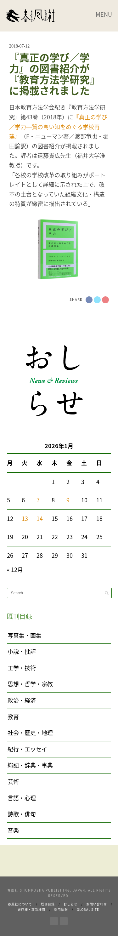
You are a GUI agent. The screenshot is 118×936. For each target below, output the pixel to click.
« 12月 (15, 569)
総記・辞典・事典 (30, 765)
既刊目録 (48, 904)
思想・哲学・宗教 (30, 684)
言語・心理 (22, 798)
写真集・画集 (25, 635)
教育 (13, 716)
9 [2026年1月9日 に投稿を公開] (68, 500)
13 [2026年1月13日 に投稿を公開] (25, 518)
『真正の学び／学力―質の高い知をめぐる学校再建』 (58, 126)
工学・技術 (22, 668)
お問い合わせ (96, 904)
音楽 (13, 830)
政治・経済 (22, 700)
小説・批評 (22, 651)
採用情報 (61, 909)
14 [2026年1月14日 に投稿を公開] (40, 518)
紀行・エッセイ (27, 749)
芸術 (13, 781)
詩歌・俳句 (22, 814)
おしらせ (70, 904)
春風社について (20, 904)
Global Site (88, 909)
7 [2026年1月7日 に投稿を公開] (38, 500)
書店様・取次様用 (31, 909)
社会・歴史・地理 (30, 732)
